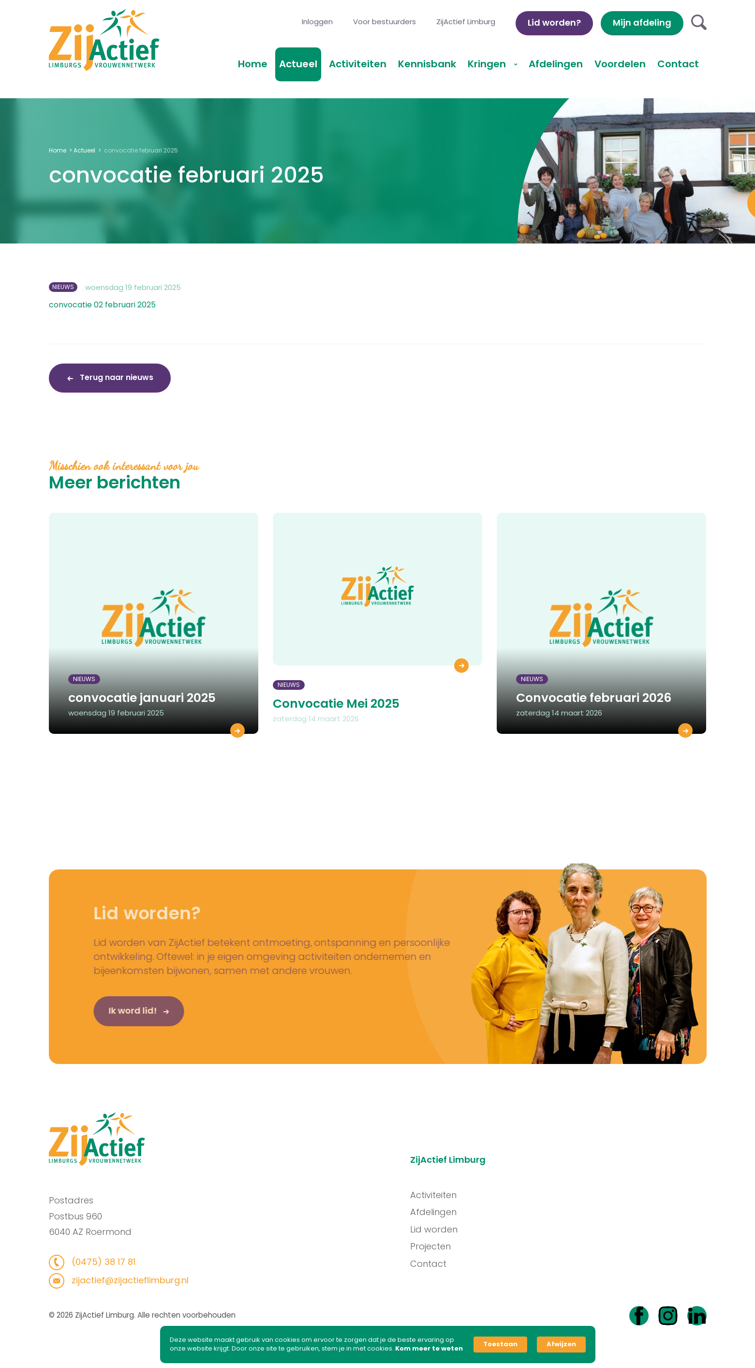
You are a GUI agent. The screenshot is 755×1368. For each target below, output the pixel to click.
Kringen (488, 64)
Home (252, 64)
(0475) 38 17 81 (92, 1262)
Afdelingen (556, 64)
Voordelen (620, 64)
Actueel (298, 64)
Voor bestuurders (384, 21)
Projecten (439, 1246)
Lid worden (443, 1229)
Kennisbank (427, 64)
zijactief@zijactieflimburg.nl (119, 1280)
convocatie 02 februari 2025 (102, 304)
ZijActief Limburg (465, 21)
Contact (678, 64)
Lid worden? (554, 22)
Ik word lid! (114, 1020)
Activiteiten (357, 64)
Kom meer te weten (429, 1348)
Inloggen (317, 21)
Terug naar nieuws (115, 377)
